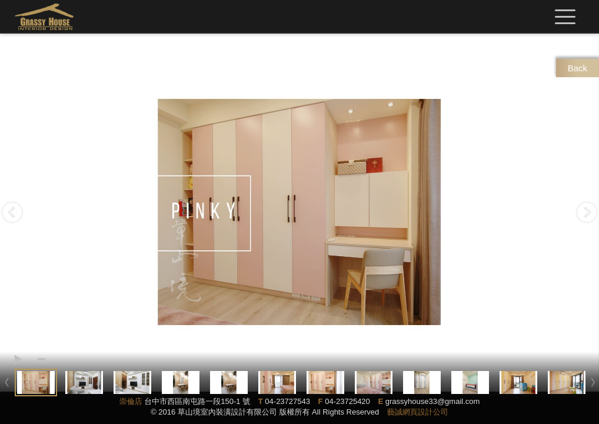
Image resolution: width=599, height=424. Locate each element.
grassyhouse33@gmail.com (432, 401)
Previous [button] (12, 212)
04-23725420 (347, 401)
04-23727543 (287, 401)
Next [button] (587, 212)
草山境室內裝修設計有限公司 (44, 17)
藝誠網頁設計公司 (417, 412)
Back (577, 68)
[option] (299, 212)
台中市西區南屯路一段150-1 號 (197, 401)
